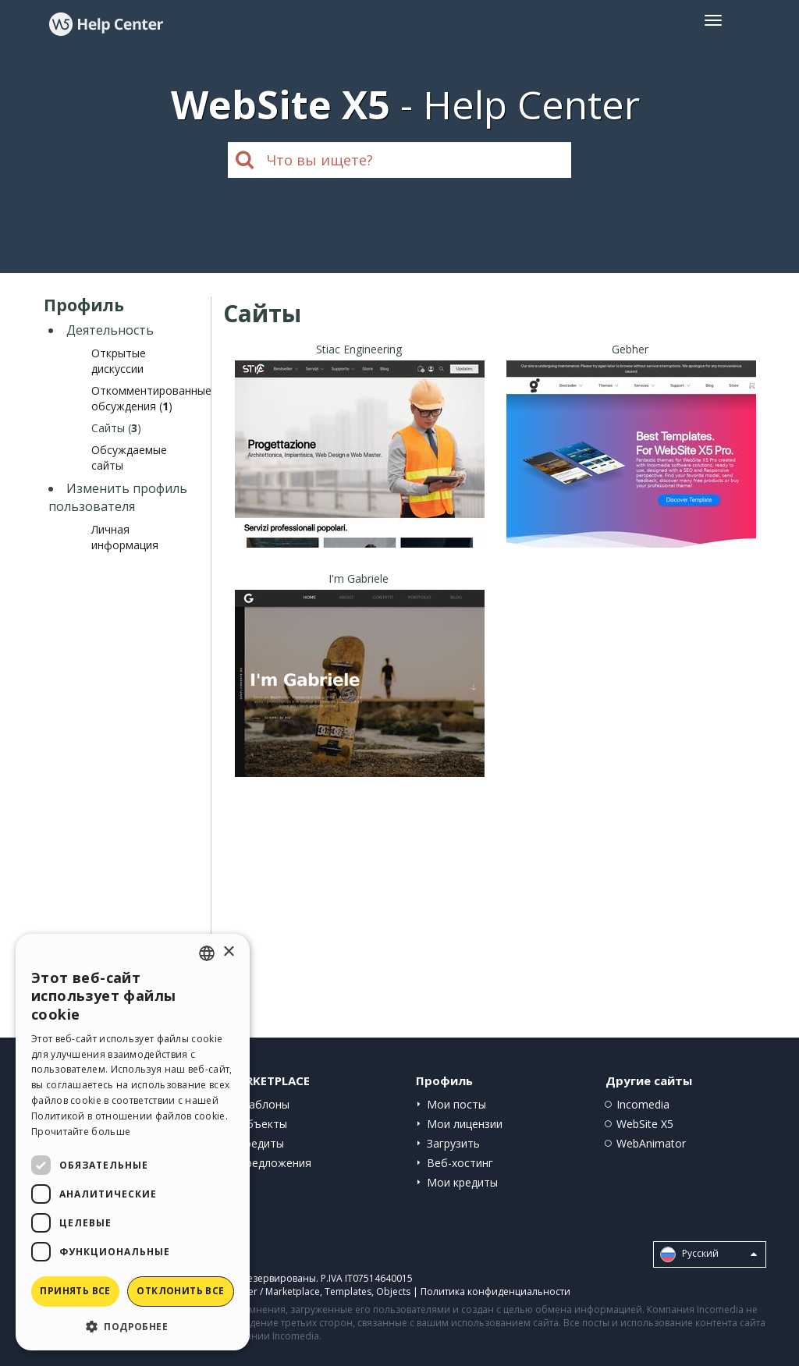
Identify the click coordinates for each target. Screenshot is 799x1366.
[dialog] (133, 1142)
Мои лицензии (464, 1123)
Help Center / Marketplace (262, 1291)
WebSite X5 (644, 1123)
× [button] (228, 952)
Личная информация (124, 537)
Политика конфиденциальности (495, 1291)
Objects (393, 1291)
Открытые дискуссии (118, 361)
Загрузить (453, 1143)
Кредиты (261, 1143)
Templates (348, 1291)
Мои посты (456, 1104)
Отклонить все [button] (180, 1290)
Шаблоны (263, 1104)
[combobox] (207, 953)
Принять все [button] (75, 1290)
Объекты (262, 1123)
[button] (132, 1326)
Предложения (274, 1162)
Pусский (708, 1254)
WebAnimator (651, 1143)
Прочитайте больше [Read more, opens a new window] (80, 1131)
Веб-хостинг (460, 1162)
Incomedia (642, 1104)
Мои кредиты (462, 1182)
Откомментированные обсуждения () (151, 398)
